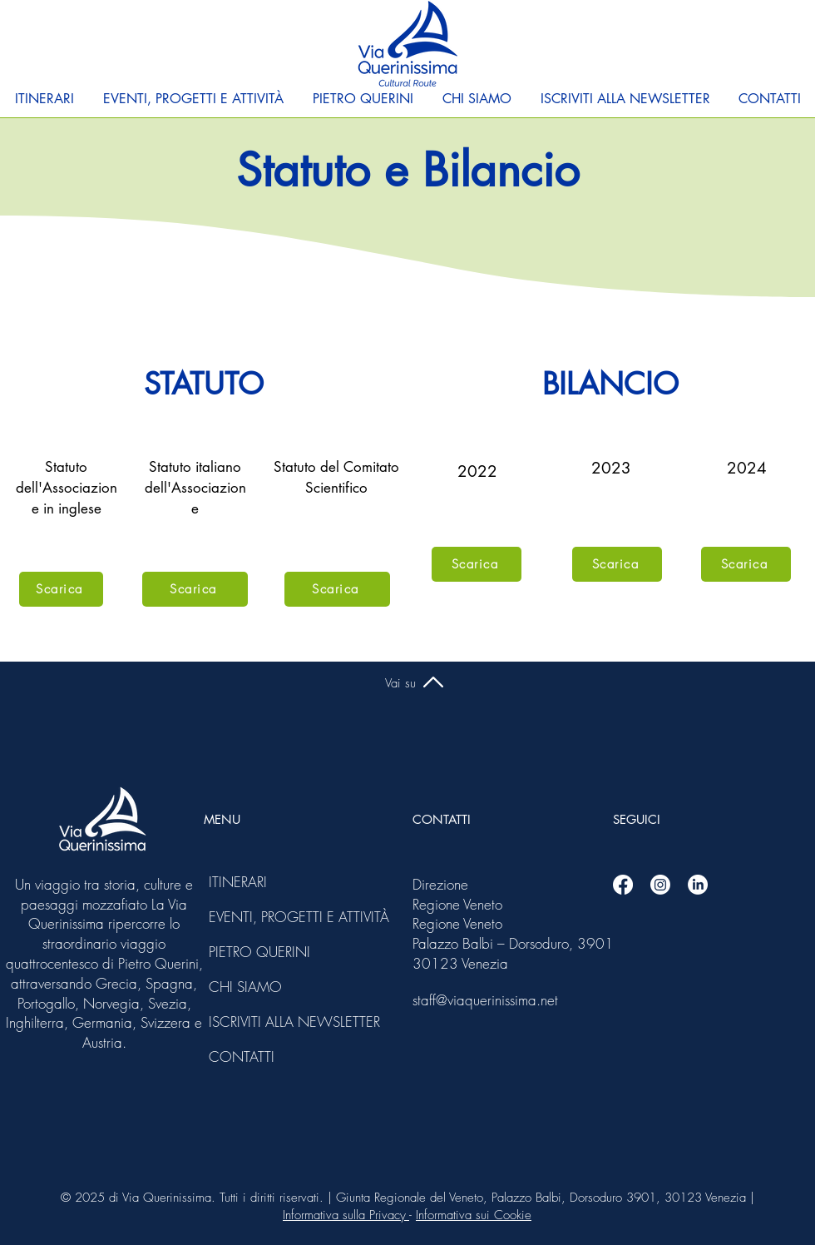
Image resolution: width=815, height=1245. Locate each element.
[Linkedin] (698, 885)
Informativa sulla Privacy (346, 1215)
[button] (44, 99)
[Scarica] (61, 589)
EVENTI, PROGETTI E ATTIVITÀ (254, 916)
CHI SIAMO (245, 986)
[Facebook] (623, 885)
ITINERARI (238, 881)
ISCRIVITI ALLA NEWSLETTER (254, 1021)
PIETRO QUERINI (254, 951)
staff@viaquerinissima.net (485, 999)
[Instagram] (660, 885)
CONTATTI (241, 1056)
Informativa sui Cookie (473, 1215)
